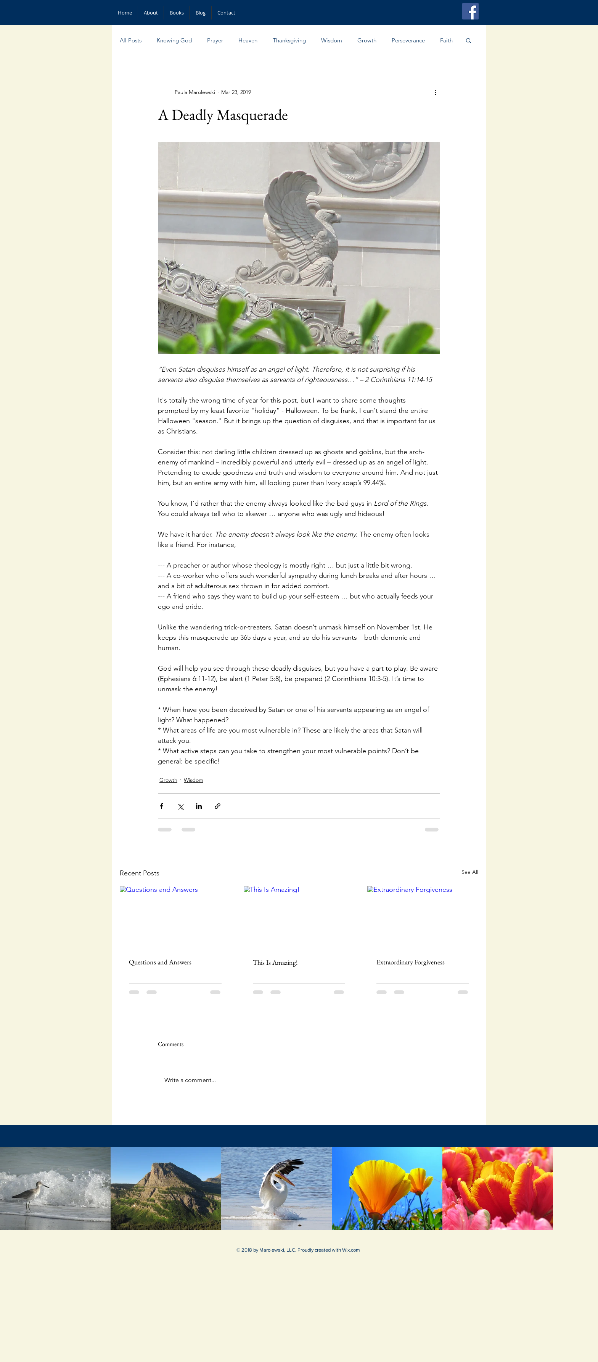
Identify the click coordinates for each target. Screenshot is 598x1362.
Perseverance (408, 40)
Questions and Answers (160, 962)
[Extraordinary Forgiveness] (422, 917)
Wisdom (331, 40)
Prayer (215, 40)
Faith (446, 40)
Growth (366, 40)
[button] (468, 40)
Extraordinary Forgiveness (410, 962)
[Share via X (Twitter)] (180, 806)
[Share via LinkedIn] (199, 806)
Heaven (247, 40)
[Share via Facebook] (161, 806)
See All (469, 872)
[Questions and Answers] (175, 917)
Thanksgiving (289, 40)
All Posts (130, 40)
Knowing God (174, 40)
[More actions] (435, 92)
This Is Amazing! (275, 962)
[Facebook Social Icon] (470, 11)
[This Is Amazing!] (299, 917)
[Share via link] (217, 806)
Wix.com (351, 1250)
